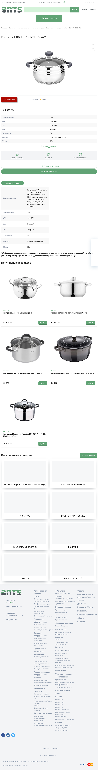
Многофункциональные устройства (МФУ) (25, 485)
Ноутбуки (73, 547)
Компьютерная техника (73, 516)
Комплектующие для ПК (25, 547)
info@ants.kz (56, 2)
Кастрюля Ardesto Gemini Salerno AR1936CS (22, 373)
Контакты (92, 2)
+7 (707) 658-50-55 (43, 2)
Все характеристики (49, 146)
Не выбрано (10, 602)
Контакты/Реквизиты (49, 749)
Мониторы (25, 516)
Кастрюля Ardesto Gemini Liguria (17, 313)
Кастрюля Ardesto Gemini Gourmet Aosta (69, 313)
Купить (42, 322)
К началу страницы (49, 755)
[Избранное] (94, 248)
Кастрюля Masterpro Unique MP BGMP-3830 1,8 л (72, 373)
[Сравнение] (94, 255)
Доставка (92, 10)
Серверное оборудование (72, 485)
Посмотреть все (88, 455)
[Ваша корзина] (94, 242)
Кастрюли (6, 310)
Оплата (85, 2)
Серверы (25, 578)
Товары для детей (73, 578)
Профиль (84, 10)
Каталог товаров (47, 18)
